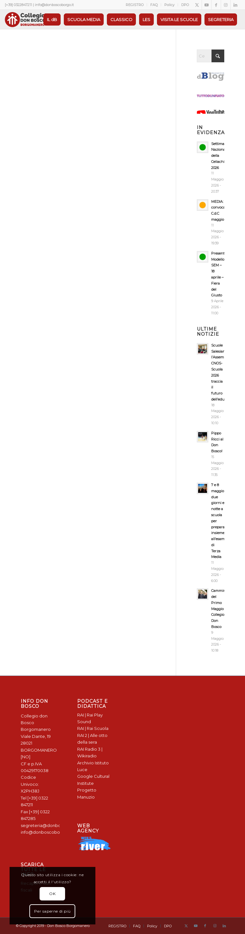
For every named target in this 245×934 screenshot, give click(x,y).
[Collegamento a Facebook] (216, 5)
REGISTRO (135, 5)
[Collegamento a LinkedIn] (235, 5)
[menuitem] (134, 4)
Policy (169, 5)
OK (52, 893)
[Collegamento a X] (197, 5)
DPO (185, 5)
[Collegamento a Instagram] (225, 5)
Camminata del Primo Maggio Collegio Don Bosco (221, 608)
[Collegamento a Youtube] (206, 5)
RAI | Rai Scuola (92, 728)
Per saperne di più (52, 911)
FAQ (154, 5)
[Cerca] (210, 56)
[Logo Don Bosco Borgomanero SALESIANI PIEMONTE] (25, 19)
